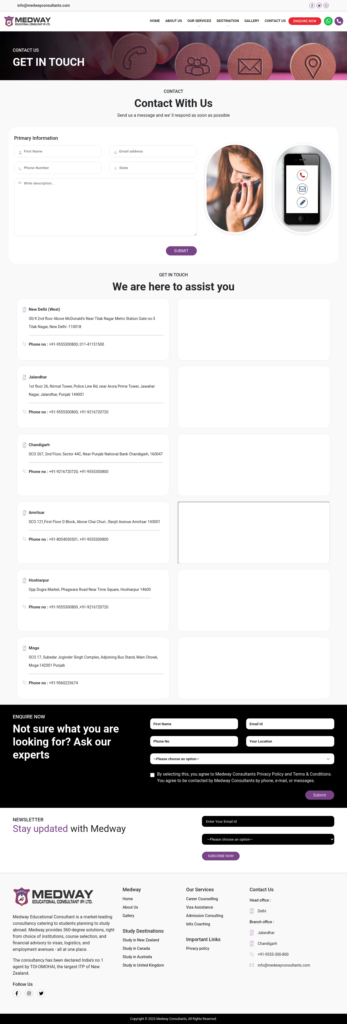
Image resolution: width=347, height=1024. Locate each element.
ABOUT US (173, 21)
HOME (155, 21)
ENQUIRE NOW (304, 21)
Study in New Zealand (141, 940)
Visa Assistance (199, 907)
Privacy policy (197, 948)
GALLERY (251, 21)
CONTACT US (275, 21)
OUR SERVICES (199, 21)
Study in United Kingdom (143, 965)
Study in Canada (136, 948)
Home (128, 899)
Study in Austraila (137, 957)
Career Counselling (202, 899)
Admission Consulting (204, 915)
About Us (130, 907)
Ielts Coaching (198, 924)
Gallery (128, 915)
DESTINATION (228, 21)
